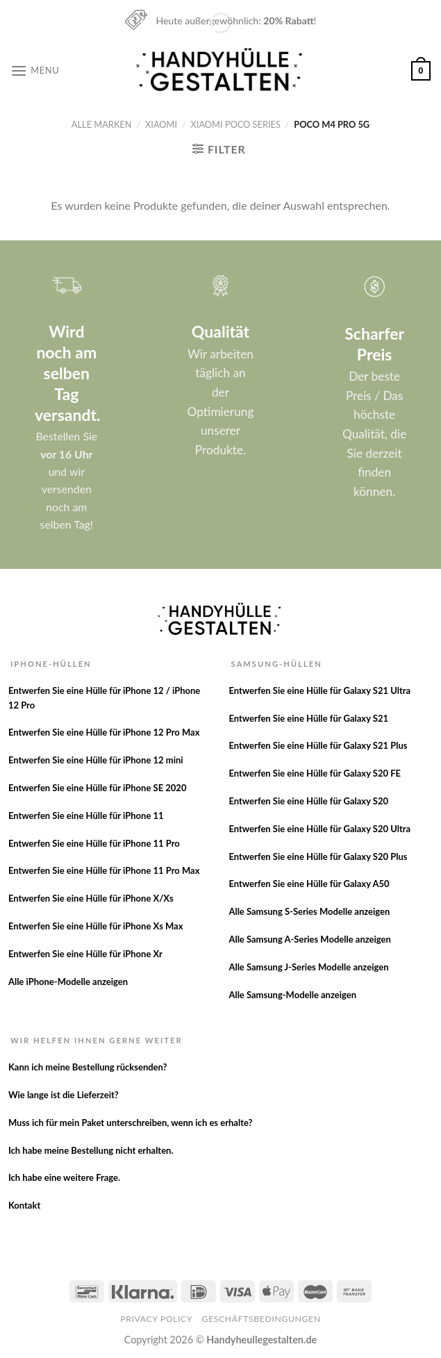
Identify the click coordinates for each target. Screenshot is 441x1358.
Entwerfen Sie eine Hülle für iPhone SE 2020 (97, 787)
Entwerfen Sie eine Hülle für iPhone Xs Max (95, 925)
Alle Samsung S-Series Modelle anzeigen (309, 911)
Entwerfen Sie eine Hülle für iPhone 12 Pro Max (104, 732)
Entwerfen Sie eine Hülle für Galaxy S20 (308, 800)
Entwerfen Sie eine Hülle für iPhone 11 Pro (94, 843)
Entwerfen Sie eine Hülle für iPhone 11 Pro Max (104, 870)
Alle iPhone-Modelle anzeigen (68, 981)
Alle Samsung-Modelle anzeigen (292, 994)
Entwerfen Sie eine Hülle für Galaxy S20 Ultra (319, 828)
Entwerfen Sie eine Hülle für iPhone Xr (85, 953)
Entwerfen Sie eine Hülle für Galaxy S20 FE (314, 773)
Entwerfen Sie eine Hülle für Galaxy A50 (308, 883)
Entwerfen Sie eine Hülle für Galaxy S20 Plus (317, 856)
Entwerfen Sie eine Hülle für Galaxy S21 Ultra (319, 690)
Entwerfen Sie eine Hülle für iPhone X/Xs (91, 898)
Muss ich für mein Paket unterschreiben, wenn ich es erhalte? (130, 1122)
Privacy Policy (156, 1319)
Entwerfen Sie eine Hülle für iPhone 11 (86, 815)
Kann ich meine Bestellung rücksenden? (87, 1067)
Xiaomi (161, 124)
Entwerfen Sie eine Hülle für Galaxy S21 (308, 718)
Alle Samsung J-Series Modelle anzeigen (308, 966)
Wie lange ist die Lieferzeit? (63, 1094)
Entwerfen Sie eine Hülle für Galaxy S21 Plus (317, 745)
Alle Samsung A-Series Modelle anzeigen (309, 939)
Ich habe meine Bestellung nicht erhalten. (91, 1150)
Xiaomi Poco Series (236, 124)
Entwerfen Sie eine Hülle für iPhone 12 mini (95, 759)
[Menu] (34, 70)
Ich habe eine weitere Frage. (64, 1177)
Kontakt (24, 1205)
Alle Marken (102, 124)
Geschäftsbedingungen (261, 1319)
